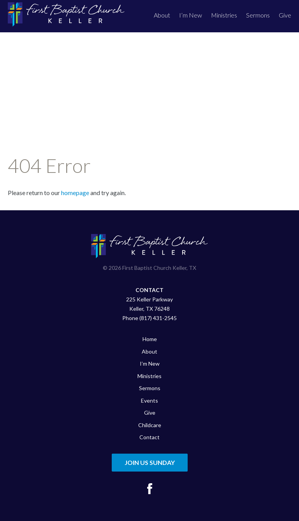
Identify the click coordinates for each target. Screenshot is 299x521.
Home (149, 339)
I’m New (190, 15)
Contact (149, 437)
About (162, 15)
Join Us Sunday (150, 462)
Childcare (149, 425)
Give (285, 15)
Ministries (224, 15)
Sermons (258, 15)
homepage (75, 192)
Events (149, 400)
